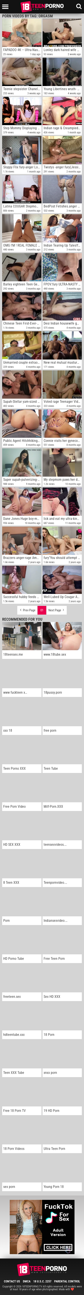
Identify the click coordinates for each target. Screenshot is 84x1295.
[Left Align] (6, 7)
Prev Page (27, 609)
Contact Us (12, 1281)
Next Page (56, 609)
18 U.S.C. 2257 (42, 1281)
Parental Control (67, 1281)
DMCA (26, 1281)
